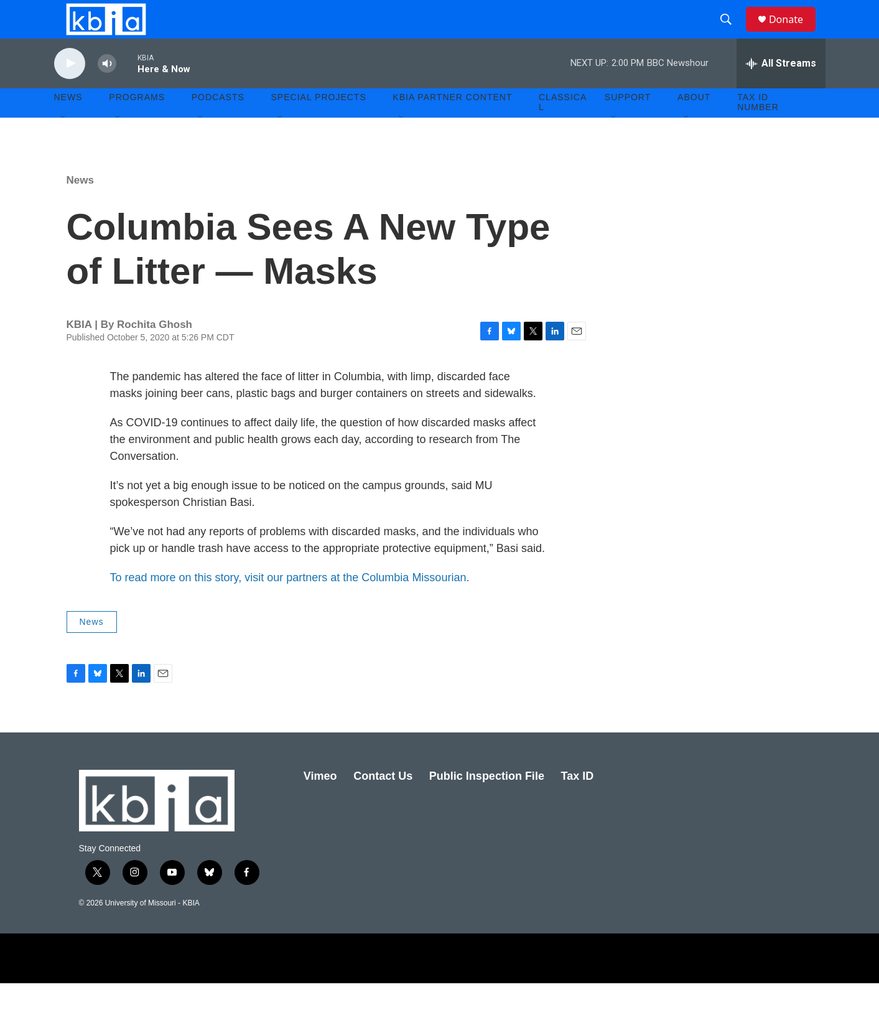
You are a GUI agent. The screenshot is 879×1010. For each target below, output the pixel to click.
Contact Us (382, 803)
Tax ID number (758, 129)
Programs (137, 124)
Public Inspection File (486, 803)
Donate (793, 32)
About (693, 124)
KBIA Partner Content (452, 124)
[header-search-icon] (731, 33)
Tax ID (577, 803)
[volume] (107, 91)
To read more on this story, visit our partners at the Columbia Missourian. (290, 604)
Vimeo (320, 803)
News (80, 207)
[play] (70, 90)
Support (628, 124)
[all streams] (781, 90)
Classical (563, 129)
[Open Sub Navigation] (63, 144)
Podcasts (218, 124)
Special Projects (318, 124)
